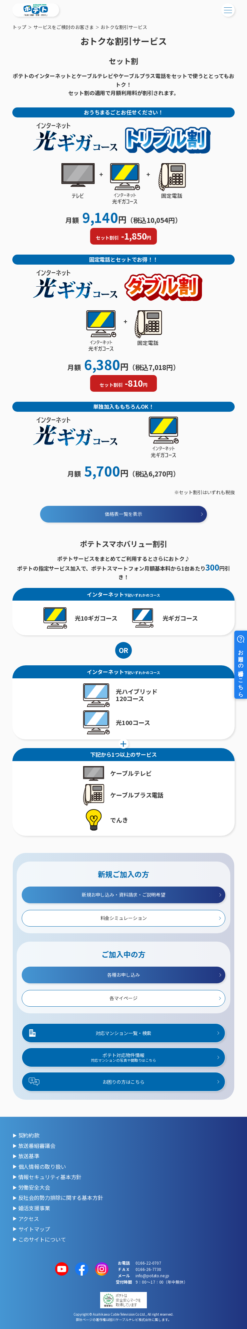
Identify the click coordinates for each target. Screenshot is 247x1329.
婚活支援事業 (34, 1208)
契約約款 (29, 1135)
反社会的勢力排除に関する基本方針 (60, 1198)
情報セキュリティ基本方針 (50, 1177)
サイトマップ (34, 1229)
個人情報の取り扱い (42, 1166)
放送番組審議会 (36, 1145)
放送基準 (29, 1156)
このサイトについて (42, 1239)
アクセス (28, 1219)
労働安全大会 (34, 1187)
